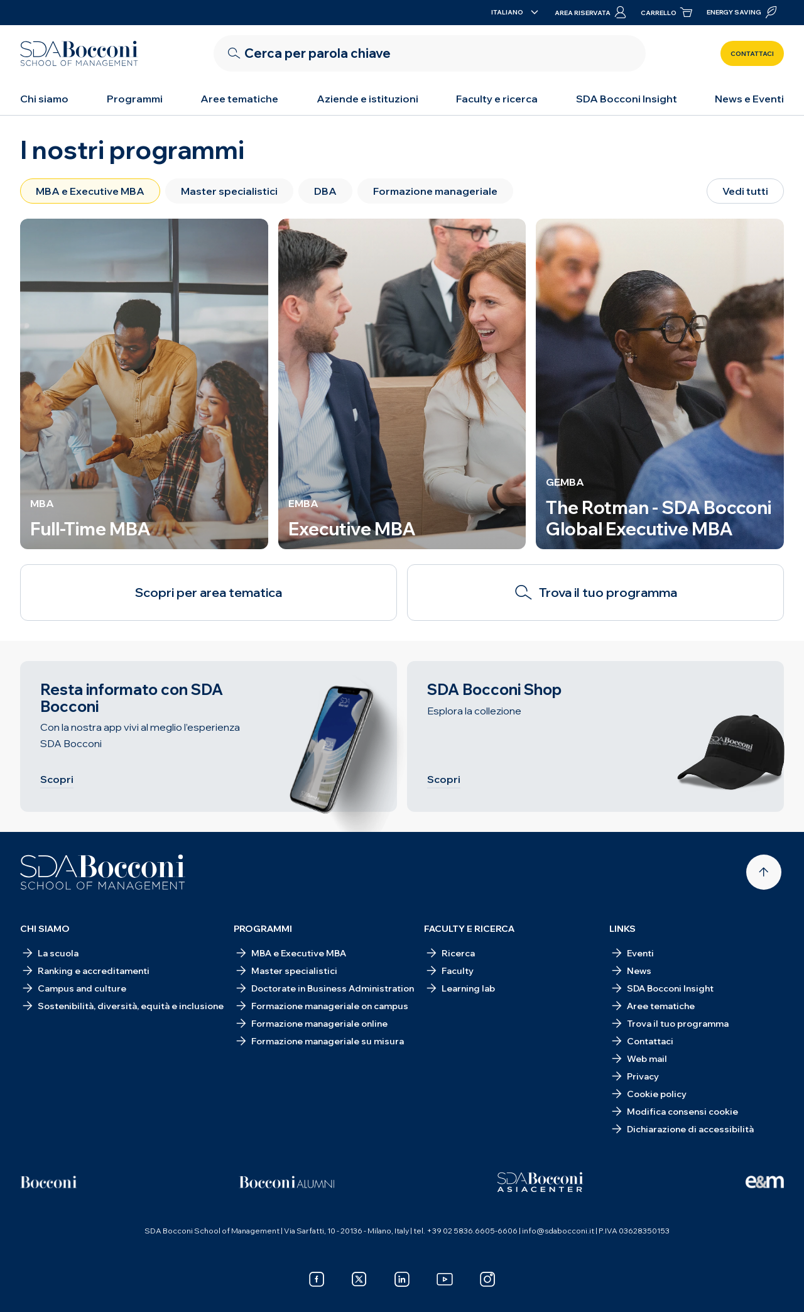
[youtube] (444, 1279)
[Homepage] (102, 872)
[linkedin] (402, 1279)
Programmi (135, 98)
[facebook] (316, 1279)
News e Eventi (749, 98)
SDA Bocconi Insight (626, 98)
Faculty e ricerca (497, 98)
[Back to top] (764, 872)
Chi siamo (44, 98)
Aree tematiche (239, 98)
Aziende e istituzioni (367, 98)
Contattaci (752, 54)
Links (622, 928)
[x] (359, 1279)
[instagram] (487, 1279)
